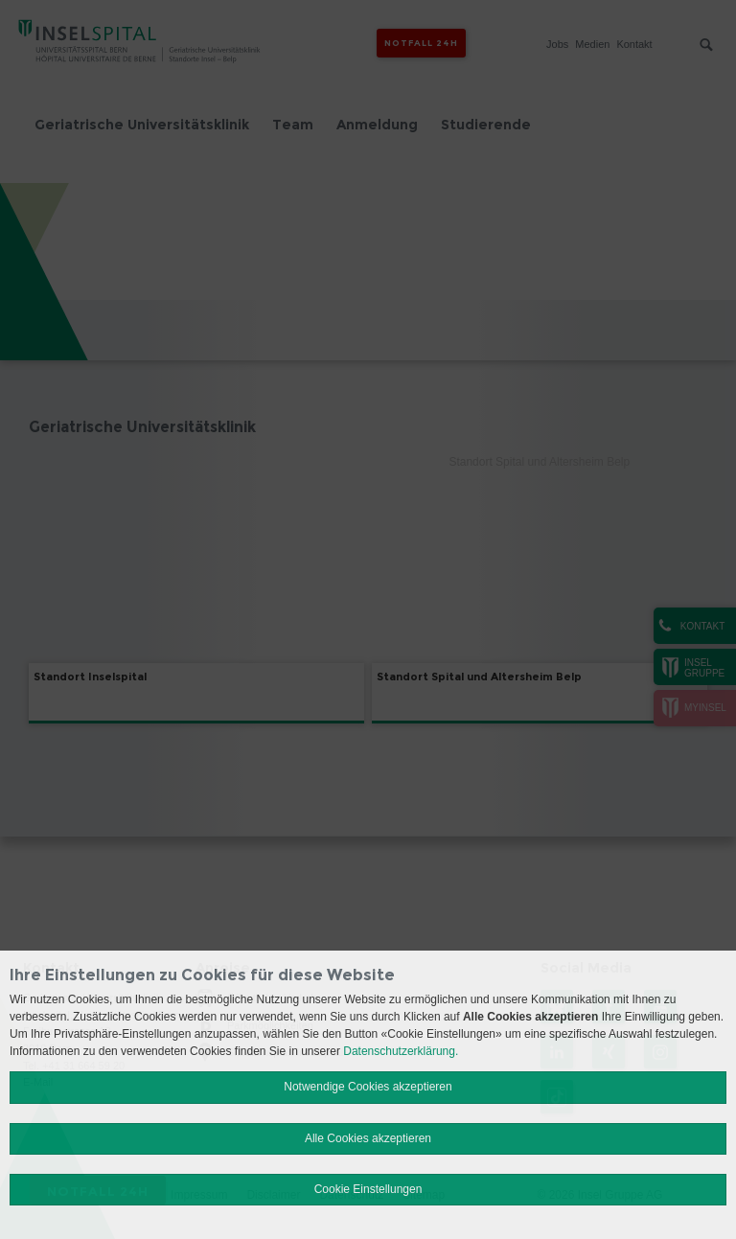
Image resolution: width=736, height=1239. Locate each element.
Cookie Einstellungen (368, 1189)
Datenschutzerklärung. (400, 1051)
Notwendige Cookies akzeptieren (367, 1086)
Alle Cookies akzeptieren (368, 1138)
